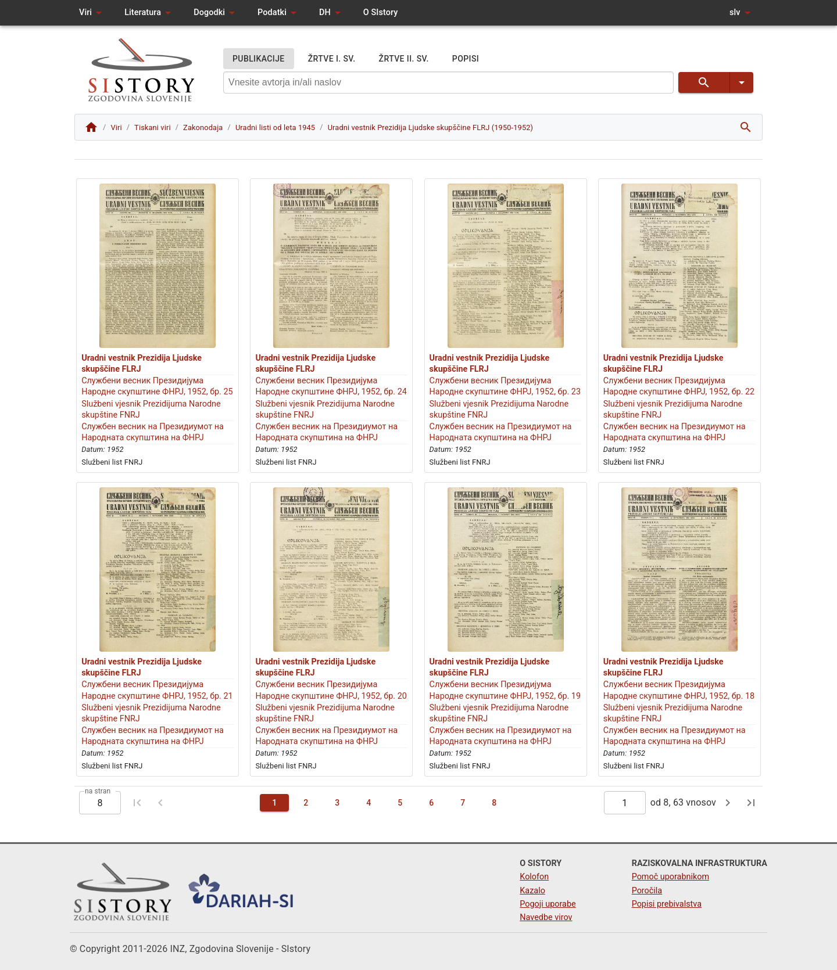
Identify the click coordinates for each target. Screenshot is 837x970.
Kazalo (532, 891)
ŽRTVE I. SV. (332, 59)
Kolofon (534, 877)
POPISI (465, 59)
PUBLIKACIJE (258, 59)
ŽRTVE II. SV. (404, 59)
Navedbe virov (546, 917)
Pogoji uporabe (547, 904)
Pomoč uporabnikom (670, 877)
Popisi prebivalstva (667, 904)
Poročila (647, 891)
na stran (97, 791)
